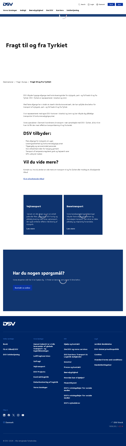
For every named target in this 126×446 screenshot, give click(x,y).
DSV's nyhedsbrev (72, 402)
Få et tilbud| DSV (10, 349)
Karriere (60, 10)
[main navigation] (63, 10)
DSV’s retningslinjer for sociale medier (78, 389)
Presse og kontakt (72, 367)
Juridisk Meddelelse (103, 344)
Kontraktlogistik (41, 376)
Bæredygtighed (36, 10)
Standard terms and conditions (108, 359)
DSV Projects (39, 371)
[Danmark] (100, 4)
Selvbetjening (73, 10)
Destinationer (8, 82)
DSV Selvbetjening (11, 354)
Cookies (98, 354)
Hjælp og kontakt (72, 344)
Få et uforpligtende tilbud (33, 178)
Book (111, 4)
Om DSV (49, 10)
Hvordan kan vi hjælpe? (74, 377)
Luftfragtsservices (41, 355)
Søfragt (37, 361)
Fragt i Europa (21, 82)
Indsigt (23, 10)
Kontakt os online (22, 287)
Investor (68, 361)
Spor (119, 4)
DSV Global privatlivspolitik (106, 349)
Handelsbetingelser (103, 364)
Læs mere (30, 228)
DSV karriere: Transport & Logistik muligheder (75, 355)
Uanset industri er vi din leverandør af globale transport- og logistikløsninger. (44, 347)
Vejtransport (39, 366)
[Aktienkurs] (116, 426)
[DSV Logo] (12, 4)
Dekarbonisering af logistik (45, 382)
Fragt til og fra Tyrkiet (40, 81)
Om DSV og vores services (75, 349)
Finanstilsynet (70, 382)
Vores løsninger (10, 10)
